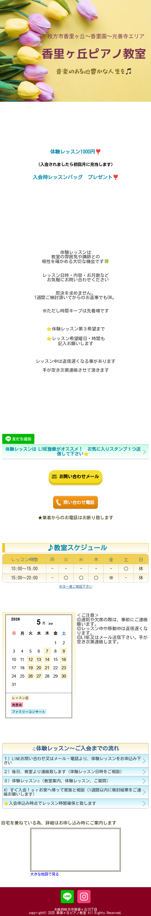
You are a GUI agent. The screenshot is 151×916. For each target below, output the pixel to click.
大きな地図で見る (44, 874)
